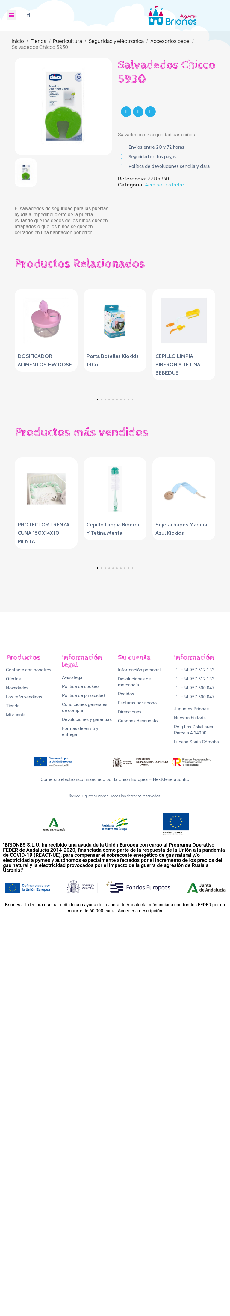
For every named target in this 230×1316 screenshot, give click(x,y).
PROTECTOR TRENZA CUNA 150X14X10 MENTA (43, 707)
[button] (29, 15)
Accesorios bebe (164, 184)
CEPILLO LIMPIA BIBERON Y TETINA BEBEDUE (177, 364)
